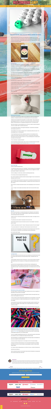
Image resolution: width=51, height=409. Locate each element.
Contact (43, 6)
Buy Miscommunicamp (12, 6)
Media (41, 6)
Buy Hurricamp (19, 6)
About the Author (25, 6)
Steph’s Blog (31, 6)
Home (7, 6)
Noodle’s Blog (36, 6)
